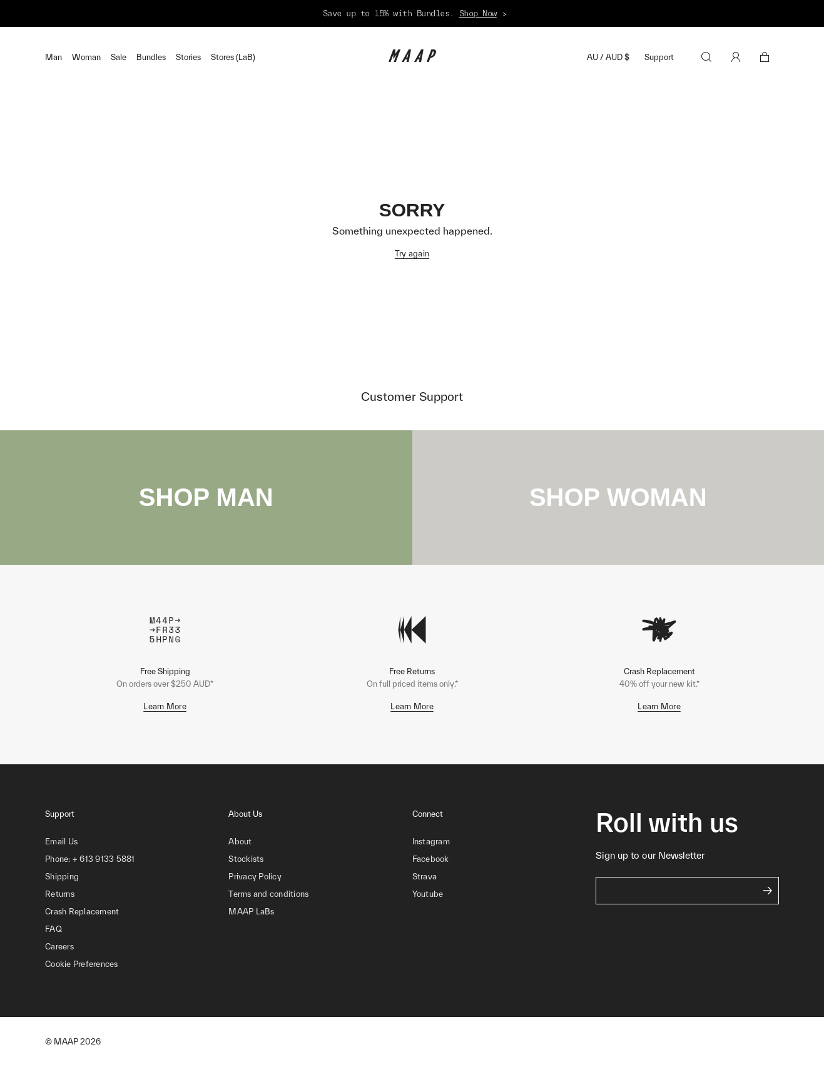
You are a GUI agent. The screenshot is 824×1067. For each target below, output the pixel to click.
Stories (188, 57)
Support (659, 57)
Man (53, 57)
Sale (118, 57)
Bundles (151, 57)
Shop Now (478, 13)
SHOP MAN (206, 497)
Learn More (164, 706)
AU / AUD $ (608, 57)
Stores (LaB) (233, 57)
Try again (412, 253)
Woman (86, 57)
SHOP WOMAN (618, 497)
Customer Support (412, 396)
